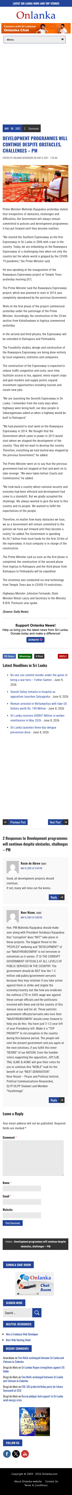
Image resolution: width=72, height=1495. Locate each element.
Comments (33, 128)
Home (8, 1241)
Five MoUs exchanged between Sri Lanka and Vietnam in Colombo (33, 1360)
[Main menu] (34, 39)
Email (7, 1196)
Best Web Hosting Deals (18, 1340)
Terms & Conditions (36, 1485)
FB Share (9, 656)
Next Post (55, 822)
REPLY (63, 656)
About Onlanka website (28, 1481)
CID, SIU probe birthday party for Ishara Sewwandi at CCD (33, 1388)
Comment (10, 1137)
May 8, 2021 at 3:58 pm (31, 917)
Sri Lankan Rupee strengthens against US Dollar (34, 1369)
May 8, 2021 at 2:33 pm (31, 868)
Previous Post (18, 822)
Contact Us (51, 1481)
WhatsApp (25, 656)
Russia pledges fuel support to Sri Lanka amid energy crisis (33, 1398)
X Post (39, 656)
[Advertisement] (36, 84)
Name (7, 1182)
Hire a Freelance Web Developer (22, 1334)
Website (8, 1209)
